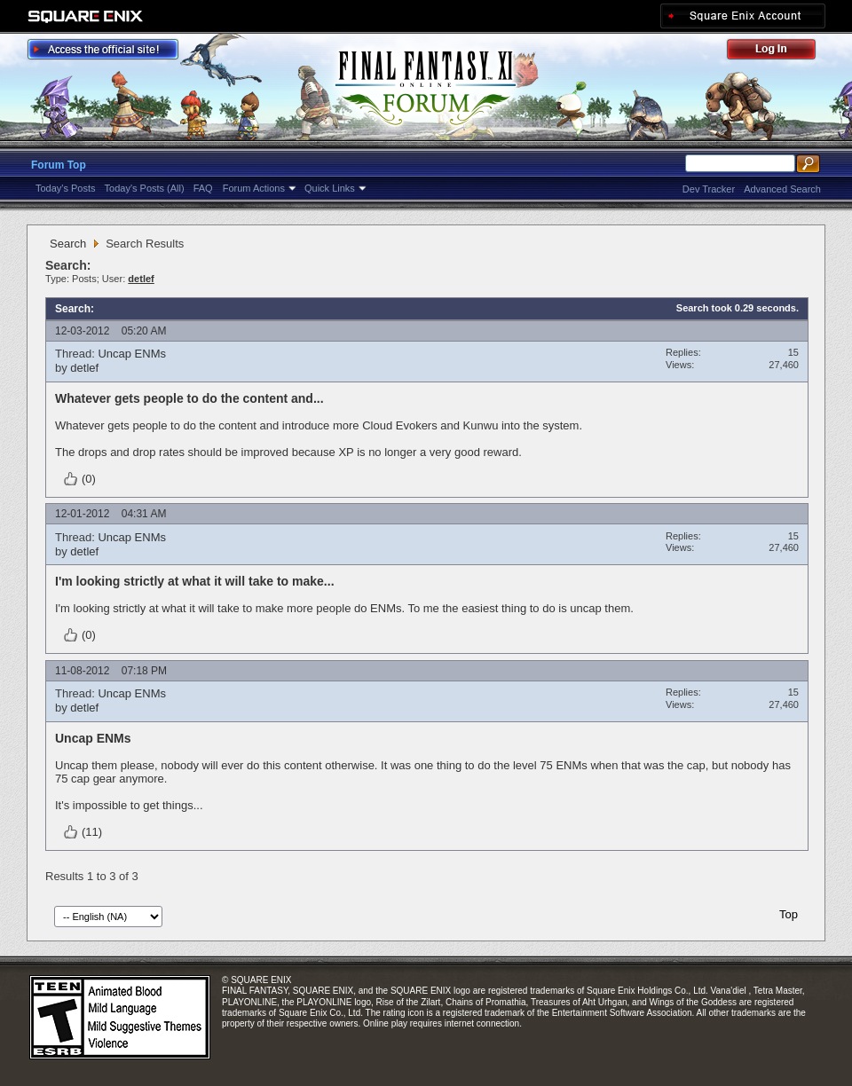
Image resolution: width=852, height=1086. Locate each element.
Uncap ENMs (132, 353)
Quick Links (329, 188)
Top (788, 914)
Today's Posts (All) (145, 188)
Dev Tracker (708, 189)
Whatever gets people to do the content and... (189, 398)
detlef (84, 367)
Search (68, 243)
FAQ (203, 188)
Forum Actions (254, 188)
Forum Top (58, 165)
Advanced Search (782, 189)
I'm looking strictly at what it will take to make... (195, 581)
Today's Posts (66, 188)
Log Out (780, 52)
